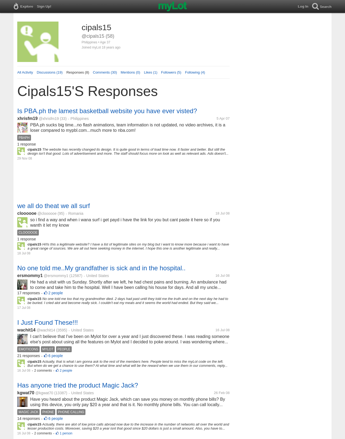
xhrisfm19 (27, 118)
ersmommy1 (30, 275)
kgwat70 (25, 392)
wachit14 (26, 330)
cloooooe (26, 213)
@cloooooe (47, 213)
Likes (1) (150, 72)
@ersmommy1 (56, 276)
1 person (66, 433)
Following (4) (195, 72)
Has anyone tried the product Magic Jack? (77, 385)
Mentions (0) (130, 72)
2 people (56, 293)
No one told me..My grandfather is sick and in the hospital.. (101, 268)
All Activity (25, 72)
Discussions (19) (50, 72)
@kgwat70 (44, 393)
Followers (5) (171, 72)
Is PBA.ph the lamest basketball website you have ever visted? (107, 111)
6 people (56, 356)
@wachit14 (45, 330)
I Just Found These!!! (47, 322)
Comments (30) (105, 72)
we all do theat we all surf (53, 205)
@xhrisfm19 (49, 118)
